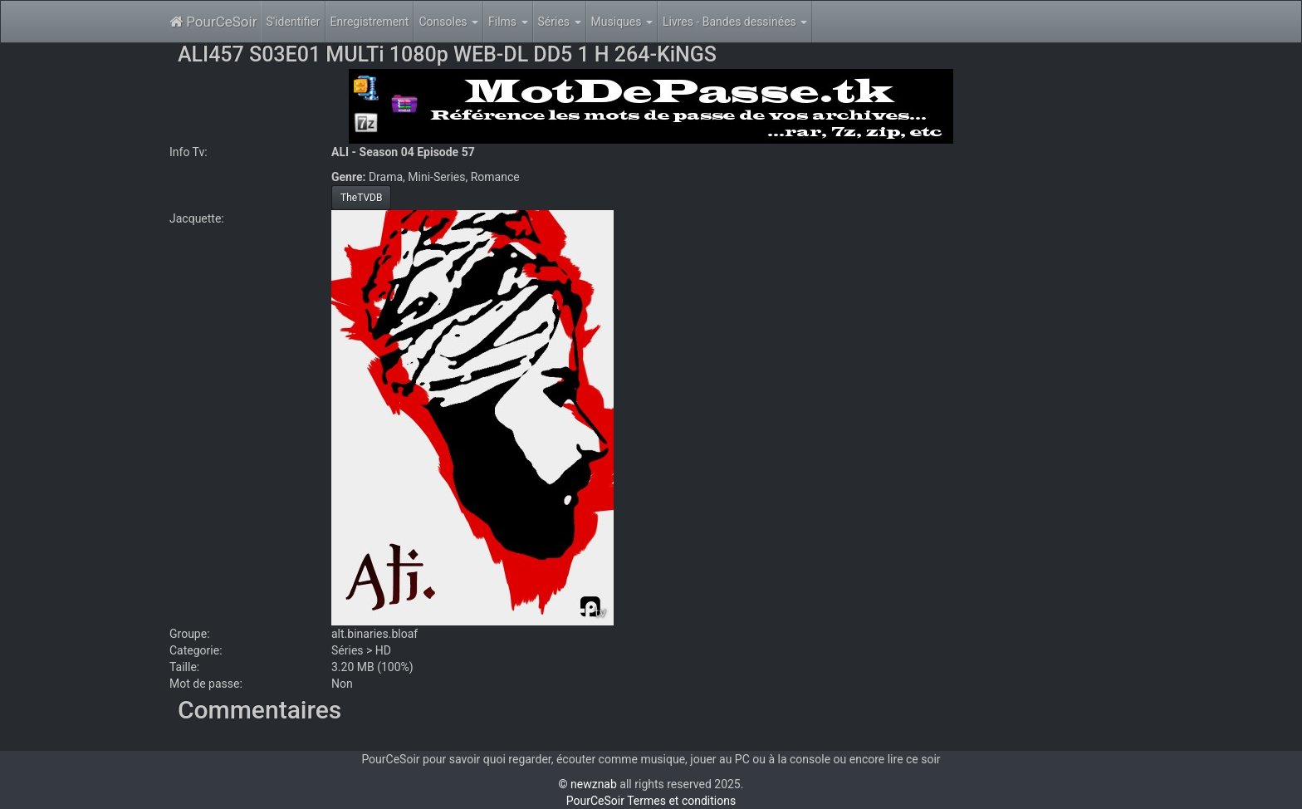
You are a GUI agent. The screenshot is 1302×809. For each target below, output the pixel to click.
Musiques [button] (622, 21)
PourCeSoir (213, 21)
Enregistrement (369, 21)
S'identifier (293, 21)
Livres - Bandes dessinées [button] (735, 21)
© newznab (588, 784)
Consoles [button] (448, 21)
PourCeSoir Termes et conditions (651, 800)
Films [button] (508, 21)
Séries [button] (559, 21)
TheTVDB (361, 197)
